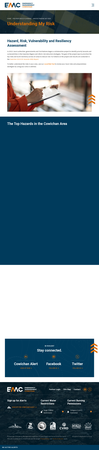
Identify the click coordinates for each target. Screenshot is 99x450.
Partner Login (54, 389)
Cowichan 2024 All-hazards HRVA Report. (24, 59)
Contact (77, 389)
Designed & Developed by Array (82, 436)
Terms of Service (58, 439)
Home (9, 18)
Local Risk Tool (49, 64)
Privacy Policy (44, 439)
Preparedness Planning (22, 18)
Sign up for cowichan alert (23, 407)
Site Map (67, 389)
